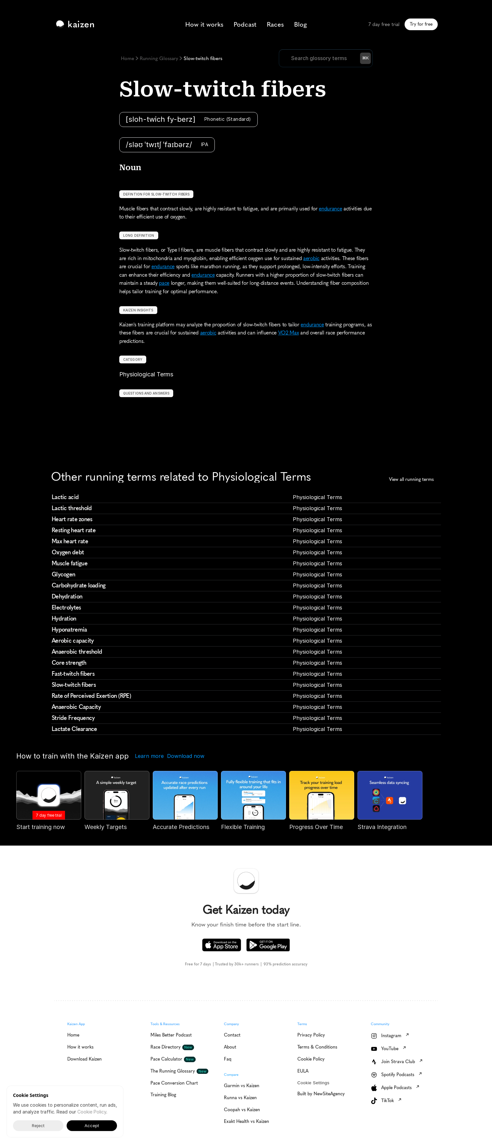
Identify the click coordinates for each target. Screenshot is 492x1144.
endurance (330, 209)
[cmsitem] (246, 497)
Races (275, 24)
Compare (231, 1075)
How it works (204, 24)
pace (164, 283)
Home (127, 58)
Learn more (149, 756)
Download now (185, 756)
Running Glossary (159, 58)
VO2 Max (288, 333)
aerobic (311, 258)
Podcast (245, 24)
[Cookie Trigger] (313, 1083)
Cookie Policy (91, 1111)
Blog (300, 24)
